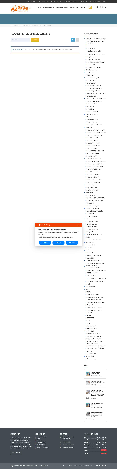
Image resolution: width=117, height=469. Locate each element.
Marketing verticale (93, 91)
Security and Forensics (94, 255)
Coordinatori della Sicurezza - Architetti (96, 42)
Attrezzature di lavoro (94, 300)
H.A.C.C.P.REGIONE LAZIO (95, 151)
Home (39, 7)
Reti (88, 284)
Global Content (92, 216)
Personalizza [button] (72, 242)
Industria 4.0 (91, 275)
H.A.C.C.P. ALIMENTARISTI (95, 164)
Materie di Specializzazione (95, 62)
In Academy (91, 48)
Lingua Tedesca (92, 232)
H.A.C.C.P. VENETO (93, 148)
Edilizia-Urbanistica (93, 190)
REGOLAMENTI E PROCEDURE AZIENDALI (94, 267)
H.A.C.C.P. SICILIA (92, 140)
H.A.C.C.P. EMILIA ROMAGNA (96, 132)
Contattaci (74, 7)
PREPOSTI (90, 318)
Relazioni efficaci (92, 119)
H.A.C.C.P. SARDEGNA (94, 179)
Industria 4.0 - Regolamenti (96, 281)
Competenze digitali (92, 78)
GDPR (89, 46)
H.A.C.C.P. (89, 127)
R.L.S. (88, 320)
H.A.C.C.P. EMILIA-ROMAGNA (96, 166)
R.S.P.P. (89, 323)
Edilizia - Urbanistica (94, 51)
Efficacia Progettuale (94, 339)
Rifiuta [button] (58, 242)
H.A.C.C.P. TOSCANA (93, 143)
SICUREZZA (91, 65)
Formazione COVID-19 (94, 307)
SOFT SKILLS (90, 331)
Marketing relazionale (94, 88)
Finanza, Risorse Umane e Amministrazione (95, 342)
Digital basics (91, 80)
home (64, 465)
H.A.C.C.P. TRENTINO (94, 182)
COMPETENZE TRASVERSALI (95, 99)
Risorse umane (92, 122)
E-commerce (91, 83)
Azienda (70, 465)
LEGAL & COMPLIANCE (93, 208)
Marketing (90, 106)
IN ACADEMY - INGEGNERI (96, 198)
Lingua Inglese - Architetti (95, 59)
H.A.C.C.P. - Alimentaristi (93, 159)
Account (83, 7)
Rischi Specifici (91, 326)
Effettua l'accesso (95, 1)
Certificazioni (90, 72)
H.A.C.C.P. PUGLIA (93, 138)
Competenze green (93, 359)
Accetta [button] (45, 242)
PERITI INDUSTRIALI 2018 (94, 260)
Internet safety (92, 104)
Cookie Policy (78, 465)
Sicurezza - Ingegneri (94, 206)
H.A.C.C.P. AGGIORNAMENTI (96, 130)
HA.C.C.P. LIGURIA (93, 156)
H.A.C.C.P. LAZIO (92, 172)
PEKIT (88, 250)
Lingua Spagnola (92, 229)
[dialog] (58, 234)
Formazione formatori (94, 310)
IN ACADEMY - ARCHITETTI (96, 54)
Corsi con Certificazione (94, 240)
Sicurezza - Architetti (94, 67)
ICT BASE (90, 253)
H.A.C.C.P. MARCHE (93, 177)
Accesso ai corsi (62, 7)
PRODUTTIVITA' (92, 112)
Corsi (88, 237)
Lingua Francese (92, 221)
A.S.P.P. (89, 292)
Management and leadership (96, 346)
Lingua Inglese (92, 57)
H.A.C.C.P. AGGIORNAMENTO (96, 161)
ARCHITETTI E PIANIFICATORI (96, 39)
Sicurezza (90, 203)
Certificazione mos (92, 70)
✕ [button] (78, 225)
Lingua (88, 219)
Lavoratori (90, 313)
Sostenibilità (90, 356)
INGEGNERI (90, 193)
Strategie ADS (91, 96)
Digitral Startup (92, 187)
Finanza (89, 117)
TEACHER (90, 258)
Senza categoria (91, 286)
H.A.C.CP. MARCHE (93, 153)
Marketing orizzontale (94, 85)
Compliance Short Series (95, 211)
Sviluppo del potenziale (95, 125)
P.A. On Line (91, 245)
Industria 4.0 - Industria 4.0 (97, 278)
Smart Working (92, 328)
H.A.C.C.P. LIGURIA (93, 174)
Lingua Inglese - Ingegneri (95, 200)
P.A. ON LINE (90, 242)
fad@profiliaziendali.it (68, 447)
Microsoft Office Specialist (94, 234)
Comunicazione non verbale (96, 101)
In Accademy (90, 185)
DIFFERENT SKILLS (92, 114)
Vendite (89, 351)
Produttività (91, 109)
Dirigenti (90, 305)
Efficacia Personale (93, 333)
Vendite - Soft (91, 354)
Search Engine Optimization (96, 93)
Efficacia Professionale (94, 336)
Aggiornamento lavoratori (95, 297)
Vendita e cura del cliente (95, 348)
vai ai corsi (16, 452)
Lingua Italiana (92, 227)
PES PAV (90, 315)
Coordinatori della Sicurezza (96, 302)
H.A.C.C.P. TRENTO (93, 146)
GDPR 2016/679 (92, 273)
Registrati (104, 1)
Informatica (91, 75)
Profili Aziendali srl (29, 465)
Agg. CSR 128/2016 (93, 294)
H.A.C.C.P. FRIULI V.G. (94, 169)
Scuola (89, 247)
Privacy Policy (88, 465)
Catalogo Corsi (48, 7)
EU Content (91, 213)
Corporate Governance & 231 (96, 270)
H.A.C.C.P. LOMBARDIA (94, 135)
